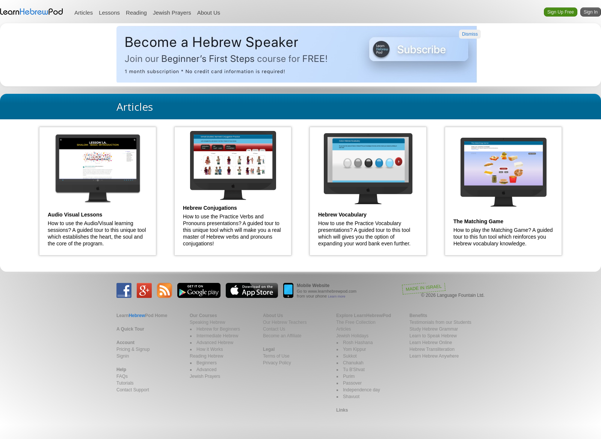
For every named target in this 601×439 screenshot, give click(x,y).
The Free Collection (356, 322)
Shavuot (351, 396)
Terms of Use (276, 356)
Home (141, 315)
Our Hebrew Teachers (285, 322)
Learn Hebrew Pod (31, 11)
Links (342, 410)
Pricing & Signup (133, 349)
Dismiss (470, 34)
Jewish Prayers (172, 12)
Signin (122, 356)
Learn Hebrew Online (430, 342)
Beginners (206, 362)
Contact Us (274, 329)
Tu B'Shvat (354, 369)
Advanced (206, 369)
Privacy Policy (277, 362)
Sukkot (350, 356)
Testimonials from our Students (440, 322)
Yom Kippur (354, 349)
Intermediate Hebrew (217, 335)
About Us (208, 12)
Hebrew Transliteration (432, 349)
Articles (83, 12)
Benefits (418, 315)
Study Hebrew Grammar (433, 329)
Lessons (109, 12)
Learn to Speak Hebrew (433, 335)
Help (121, 369)
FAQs (122, 376)
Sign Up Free (560, 12)
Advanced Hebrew (214, 342)
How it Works (209, 349)
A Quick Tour (130, 329)
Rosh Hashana (358, 342)
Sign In (591, 12)
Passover (352, 383)
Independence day (361, 389)
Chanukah (353, 362)
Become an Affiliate (282, 335)
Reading (136, 12)
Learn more (336, 296)
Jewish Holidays (352, 335)
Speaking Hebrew (207, 322)
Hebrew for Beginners (218, 329)
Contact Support (132, 389)
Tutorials (125, 383)
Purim (349, 376)
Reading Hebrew (206, 356)
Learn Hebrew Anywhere (434, 356)
